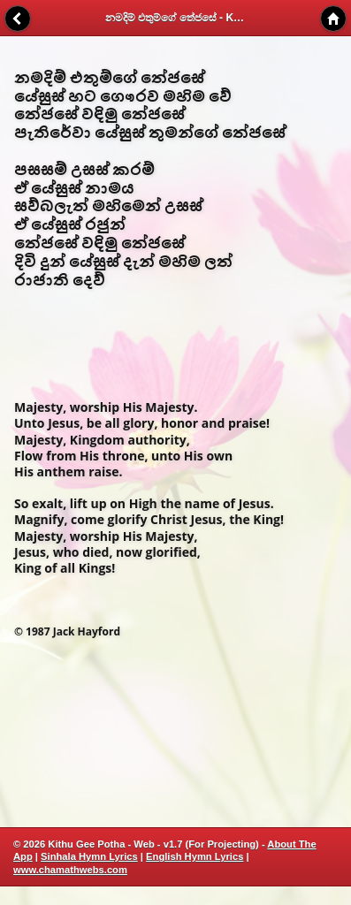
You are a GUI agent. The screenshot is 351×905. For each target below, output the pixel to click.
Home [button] (333, 18)
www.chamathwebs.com (70, 869)
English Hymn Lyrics (194, 856)
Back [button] (17, 18)
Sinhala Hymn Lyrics (89, 856)
